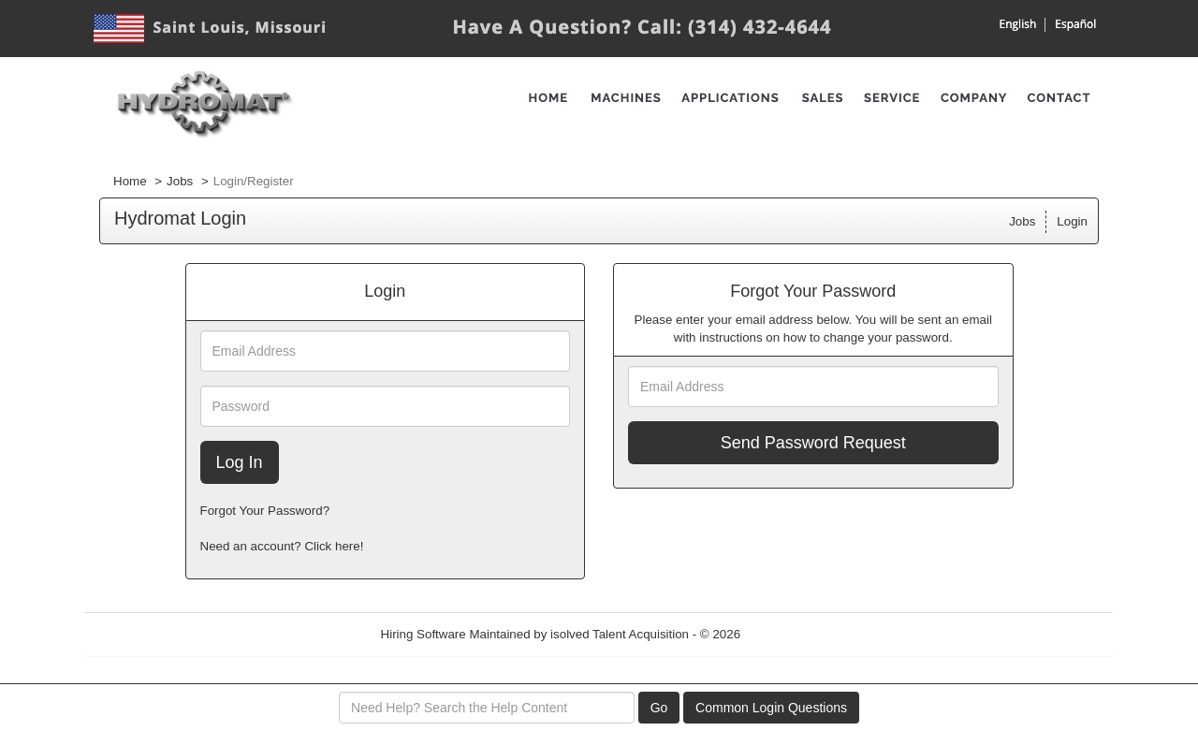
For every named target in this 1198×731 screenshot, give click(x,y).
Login (1072, 221)
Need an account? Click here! (282, 546)
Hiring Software (423, 634)
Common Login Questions (771, 707)
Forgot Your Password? (265, 511)
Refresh (796, 634)
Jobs (180, 181)
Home (130, 181)
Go (659, 707)
